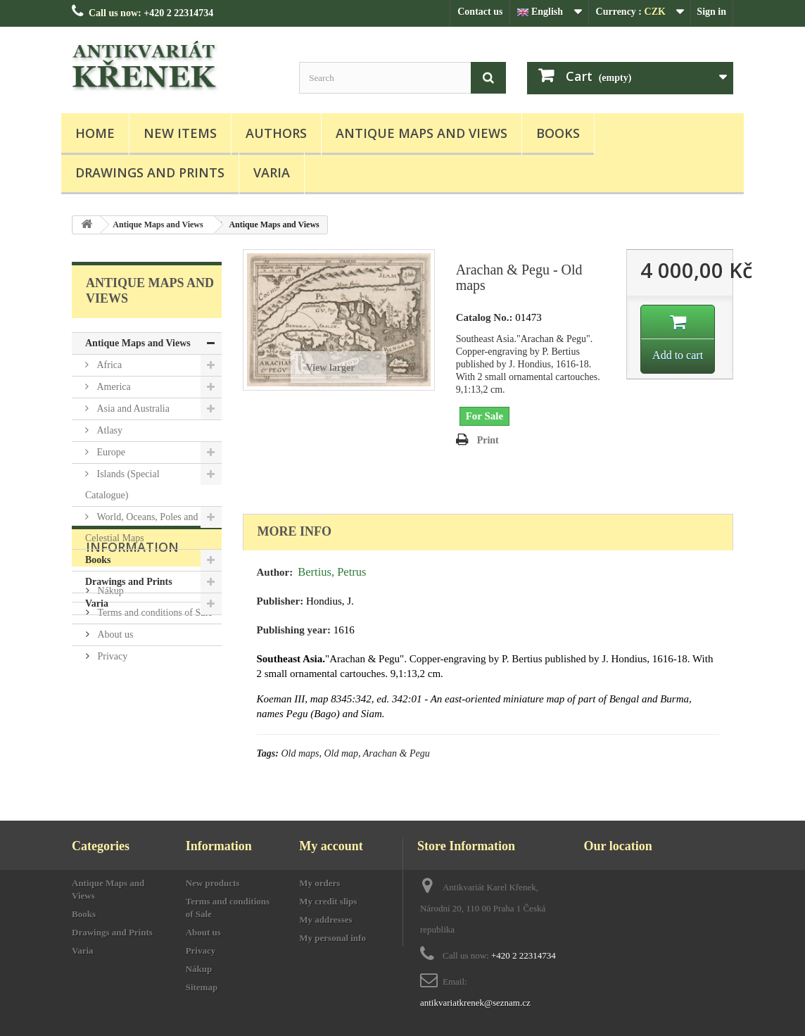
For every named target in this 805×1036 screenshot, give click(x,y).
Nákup (109, 695)
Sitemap (202, 987)
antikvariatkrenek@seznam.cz (475, 1002)
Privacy (111, 761)
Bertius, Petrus (332, 572)
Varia (271, 172)
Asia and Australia (132, 408)
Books (558, 133)
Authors (276, 133)
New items (180, 133)
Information (132, 657)
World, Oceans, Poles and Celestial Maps (141, 527)
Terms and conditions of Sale (154, 717)
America (112, 386)
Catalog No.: (484, 317)
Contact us (479, 11)
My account (330, 846)
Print (488, 440)
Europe (109, 452)
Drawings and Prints (149, 172)
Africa (108, 365)
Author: (275, 572)
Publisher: (280, 601)
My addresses (325, 919)
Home (95, 133)
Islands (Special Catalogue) (122, 484)
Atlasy (108, 430)
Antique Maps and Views (421, 133)
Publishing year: (294, 630)
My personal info (332, 938)
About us (114, 739)
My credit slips (328, 901)
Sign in (711, 11)
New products (213, 883)
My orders (319, 883)
